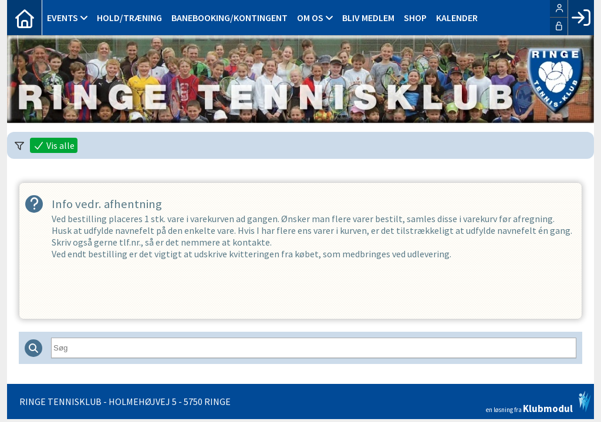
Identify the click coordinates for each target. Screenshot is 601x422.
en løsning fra (538, 402)
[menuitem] (24, 17)
